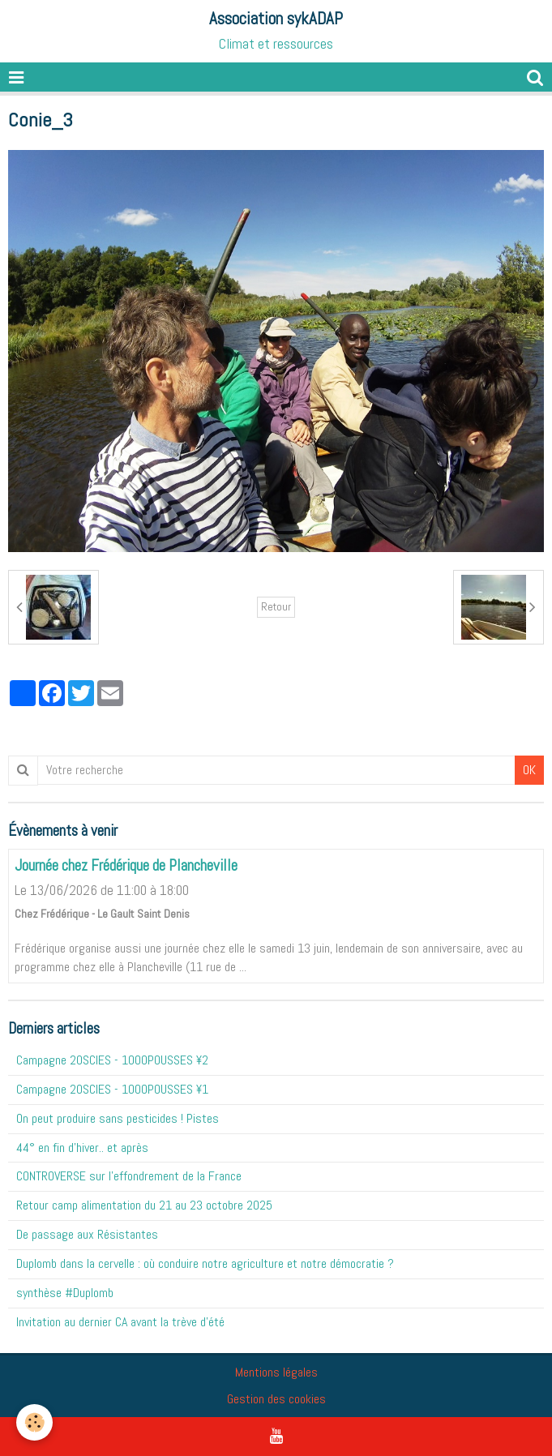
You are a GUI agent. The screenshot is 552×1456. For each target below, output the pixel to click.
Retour (276, 607)
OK (529, 769)
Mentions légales (276, 1372)
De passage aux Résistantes (87, 1234)
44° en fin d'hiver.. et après (82, 1147)
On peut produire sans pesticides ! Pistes (117, 1118)
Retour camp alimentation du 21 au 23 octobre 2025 (144, 1205)
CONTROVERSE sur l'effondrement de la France (129, 1175)
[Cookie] (34, 1422)
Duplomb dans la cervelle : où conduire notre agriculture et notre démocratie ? (205, 1263)
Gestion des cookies (276, 1398)
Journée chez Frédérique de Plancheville (126, 865)
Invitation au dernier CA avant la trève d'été (120, 1321)
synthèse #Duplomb (64, 1292)
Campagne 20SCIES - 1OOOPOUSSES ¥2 (112, 1059)
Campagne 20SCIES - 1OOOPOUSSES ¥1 (112, 1089)
